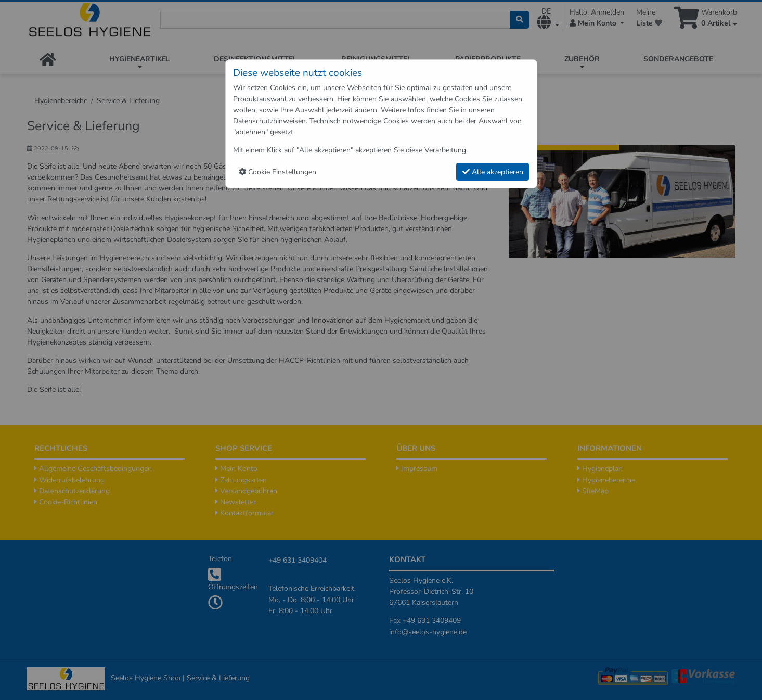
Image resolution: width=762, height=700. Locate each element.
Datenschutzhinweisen (269, 121)
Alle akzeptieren (492, 172)
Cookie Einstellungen (277, 172)
